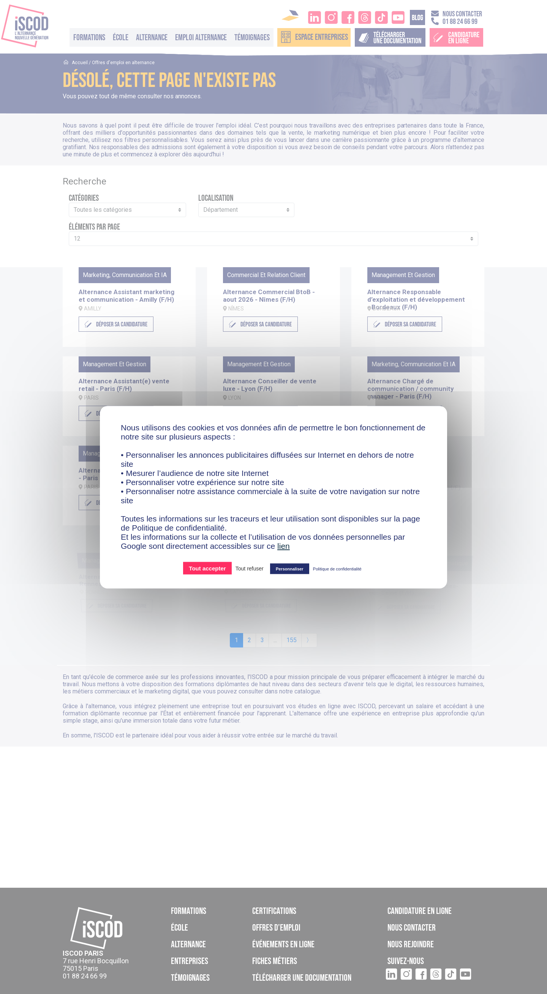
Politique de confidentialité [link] (337, 568)
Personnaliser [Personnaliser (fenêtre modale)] (290, 568)
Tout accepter (207, 568)
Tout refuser (250, 568)
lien (283, 545)
